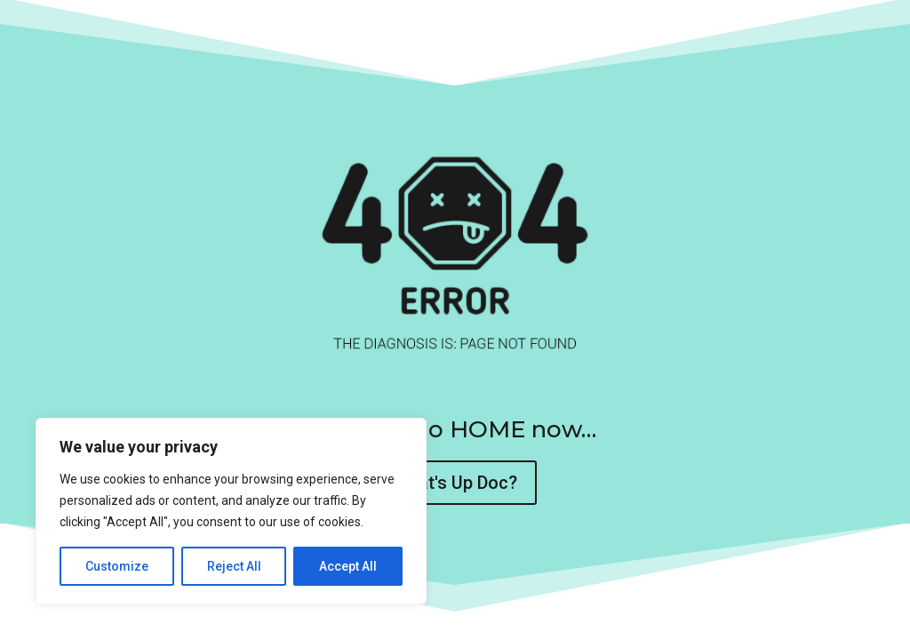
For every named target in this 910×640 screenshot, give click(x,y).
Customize (116, 566)
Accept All (348, 566)
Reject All (234, 566)
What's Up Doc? (455, 482)
